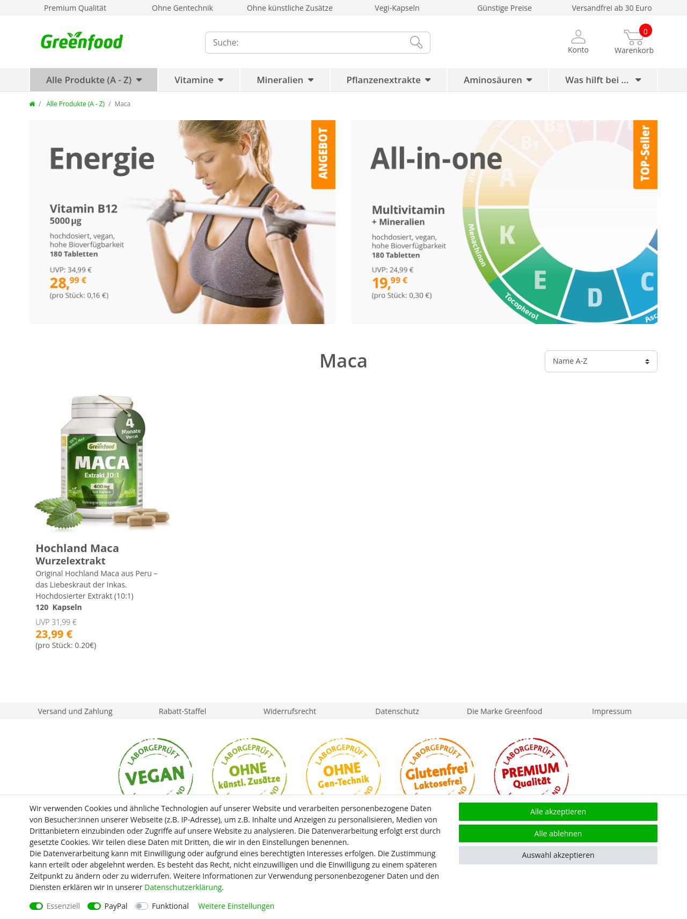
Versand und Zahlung (75, 711)
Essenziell (64, 906)
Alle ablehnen (558, 833)
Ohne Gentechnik (182, 8)
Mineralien (280, 79)
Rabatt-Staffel (183, 711)
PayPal (116, 906)
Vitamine (194, 79)
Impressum (612, 711)
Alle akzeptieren (558, 811)
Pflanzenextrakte (384, 79)
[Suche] (416, 43)
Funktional (170, 906)
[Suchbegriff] (303, 43)
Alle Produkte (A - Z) (88, 79)
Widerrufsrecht (290, 711)
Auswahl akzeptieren (558, 855)
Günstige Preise (504, 8)
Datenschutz (397, 711)
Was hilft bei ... (598, 79)
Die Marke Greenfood (504, 711)
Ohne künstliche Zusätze (290, 8)
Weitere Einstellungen (236, 906)
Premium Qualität (75, 8)
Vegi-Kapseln (397, 8)
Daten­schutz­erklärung (183, 887)
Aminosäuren (493, 79)
